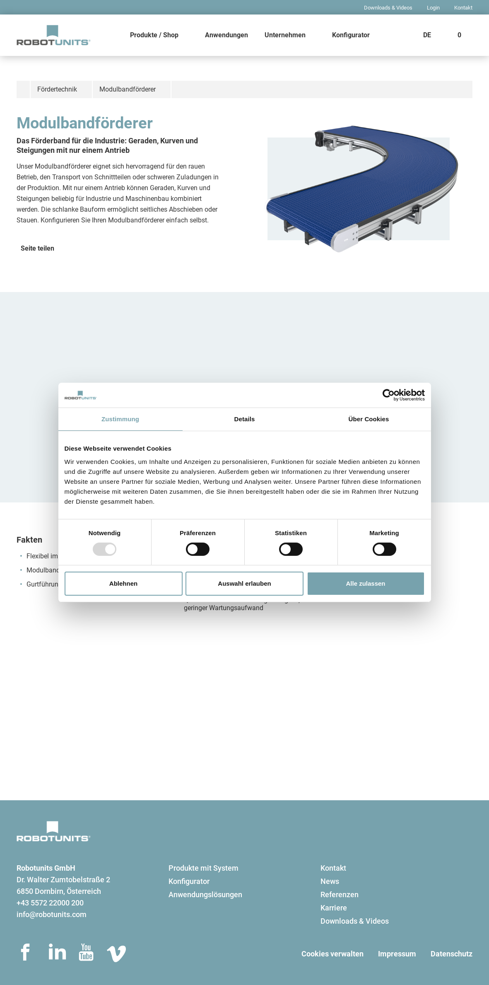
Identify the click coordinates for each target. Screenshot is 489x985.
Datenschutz (451, 953)
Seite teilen (37, 248)
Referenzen (339, 894)
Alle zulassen (365, 583)
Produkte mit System (203, 868)
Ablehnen (123, 583)
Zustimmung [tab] (120, 418)
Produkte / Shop (154, 35)
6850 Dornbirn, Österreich (59, 891)
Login (433, 8)
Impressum (397, 953)
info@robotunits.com (52, 914)
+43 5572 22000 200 (50, 902)
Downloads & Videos (388, 8)
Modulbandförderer (127, 89)
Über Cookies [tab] (369, 418)
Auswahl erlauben (244, 583)
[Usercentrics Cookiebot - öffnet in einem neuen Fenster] (388, 395)
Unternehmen (285, 35)
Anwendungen (226, 35)
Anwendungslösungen (205, 894)
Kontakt (463, 8)
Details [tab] (244, 418)
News (329, 881)
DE (427, 35)
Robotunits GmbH (46, 868)
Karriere (333, 907)
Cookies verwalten (332, 953)
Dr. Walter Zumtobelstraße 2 (63, 879)
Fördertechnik (57, 89)
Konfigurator (351, 35)
